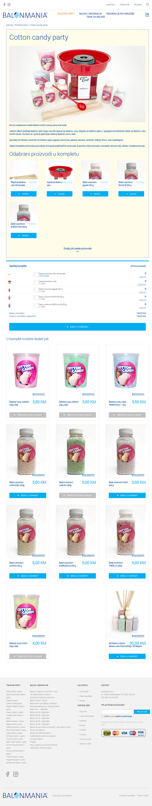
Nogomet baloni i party (15, 759)
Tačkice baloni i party (15, 756)
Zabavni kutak (85, 743)
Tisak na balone (95, 16)
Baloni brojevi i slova (38, 700)
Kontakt (110, 4)
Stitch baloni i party (14, 691)
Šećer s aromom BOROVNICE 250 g (53, 304)
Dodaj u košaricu (77, 327)
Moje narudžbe (85, 696)
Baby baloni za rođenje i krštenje (43, 703)
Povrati (82, 725)
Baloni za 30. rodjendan (39, 715)
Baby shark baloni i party (16, 742)
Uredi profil (83, 691)
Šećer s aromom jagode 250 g (50, 289)
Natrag (9, 25)
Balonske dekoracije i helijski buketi (44, 706)
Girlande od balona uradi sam (42, 697)
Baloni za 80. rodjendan (39, 724)
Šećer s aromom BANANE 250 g (51, 296)
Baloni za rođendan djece (40, 733)
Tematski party (66, 13)
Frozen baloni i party (14, 739)
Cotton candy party (39, 25)
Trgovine (124, 4)
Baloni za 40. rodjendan (39, 718)
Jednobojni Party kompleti (41, 747)
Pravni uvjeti (142, 795)
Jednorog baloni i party (15, 727)
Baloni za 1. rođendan (39, 709)
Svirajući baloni (36, 739)
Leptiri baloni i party (14, 733)
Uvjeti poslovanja (86, 716)
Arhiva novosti (85, 739)
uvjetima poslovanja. (123, 716)
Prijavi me (142, 712)
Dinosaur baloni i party (15, 736)
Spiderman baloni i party (16, 762)
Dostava (82, 720)
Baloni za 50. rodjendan (39, 721)
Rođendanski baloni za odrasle (43, 736)
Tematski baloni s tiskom (40, 694)
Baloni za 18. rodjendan (39, 712)
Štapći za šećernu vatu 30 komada (52, 273)
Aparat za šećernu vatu (47, 281)
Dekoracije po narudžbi (120, 13)
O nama (82, 734)
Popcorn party (12, 700)
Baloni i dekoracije (90, 13)
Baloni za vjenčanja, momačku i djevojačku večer (50, 727)
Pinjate (33, 742)
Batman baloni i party (15, 721)
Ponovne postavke (138, 266)
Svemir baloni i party (14, 712)
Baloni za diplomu (37, 730)
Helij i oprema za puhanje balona (43, 744)
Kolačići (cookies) (127, 795)
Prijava (138, 4)
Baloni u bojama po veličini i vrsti (43, 691)
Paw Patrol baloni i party (16, 730)
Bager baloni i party (14, 724)
